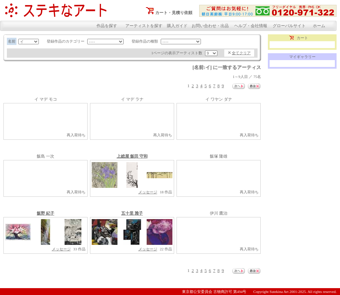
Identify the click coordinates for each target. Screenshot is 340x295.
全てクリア (241, 53)
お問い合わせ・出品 (210, 25)
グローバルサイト (289, 25)
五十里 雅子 (132, 213)
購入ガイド (177, 25)
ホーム (319, 25)
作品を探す (107, 25)
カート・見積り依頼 (173, 12)
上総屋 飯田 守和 (132, 156)
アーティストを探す (143, 25)
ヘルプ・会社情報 (250, 25)
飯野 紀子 (45, 213)
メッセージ (147, 192)
